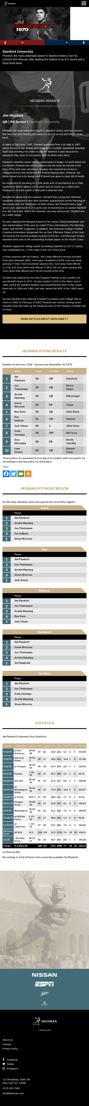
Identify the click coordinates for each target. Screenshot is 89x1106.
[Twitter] (13, 473)
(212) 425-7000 (11, 1088)
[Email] (20, 473)
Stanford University (44, 122)
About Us (7, 1039)
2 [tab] (42, 946)
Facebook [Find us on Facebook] (10, 1059)
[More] (28, 473)
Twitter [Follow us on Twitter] (8, 1064)
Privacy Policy (10, 1048)
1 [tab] (37, 946)
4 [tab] (52, 946)
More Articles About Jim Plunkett (44, 318)
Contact (6, 1044)
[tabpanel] (44, 895)
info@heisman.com (13, 1093)
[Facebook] (6, 473)
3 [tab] (47, 946)
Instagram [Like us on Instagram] (10, 1068)
